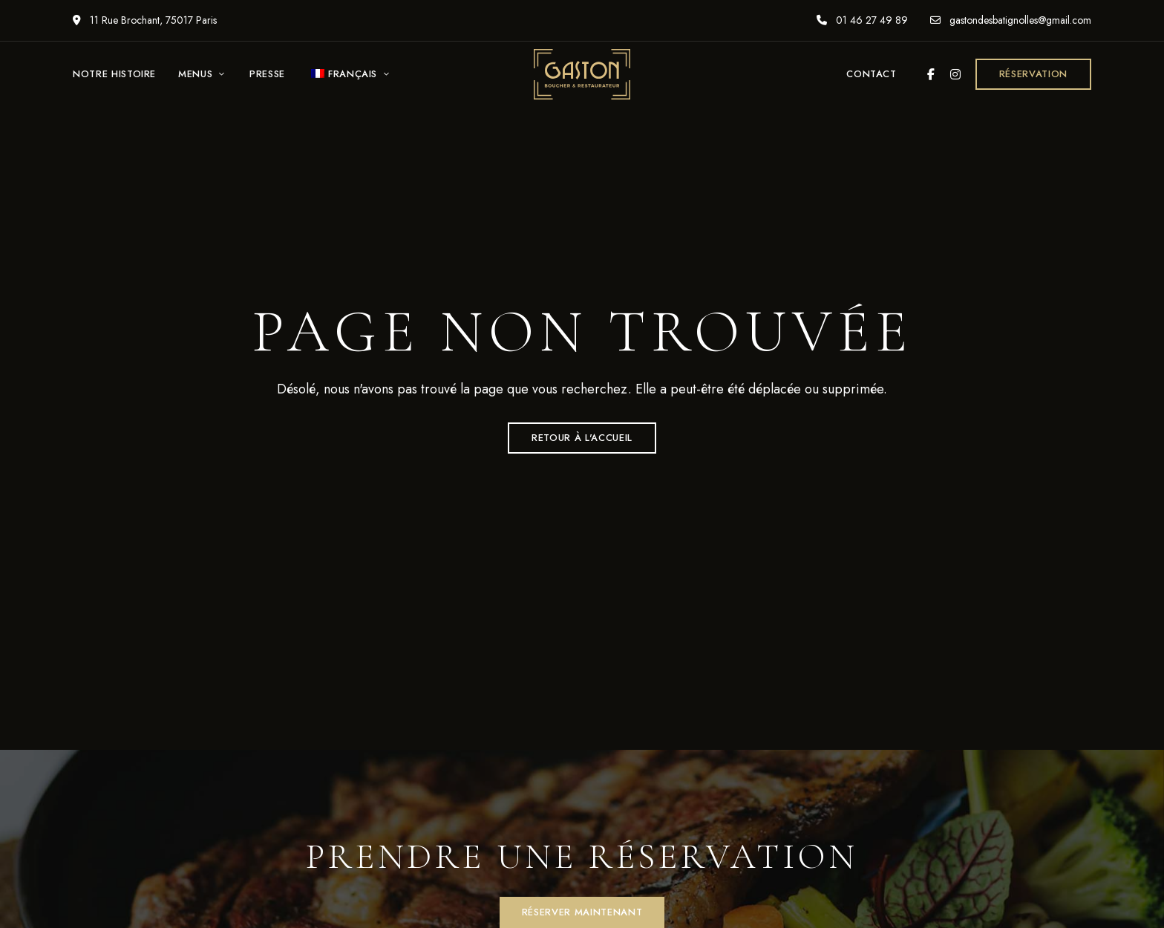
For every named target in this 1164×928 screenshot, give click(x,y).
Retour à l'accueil (582, 438)
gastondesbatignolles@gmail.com (1010, 20)
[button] (1033, 74)
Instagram (955, 74)
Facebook (931, 74)
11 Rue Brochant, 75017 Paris (145, 20)
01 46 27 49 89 (862, 20)
